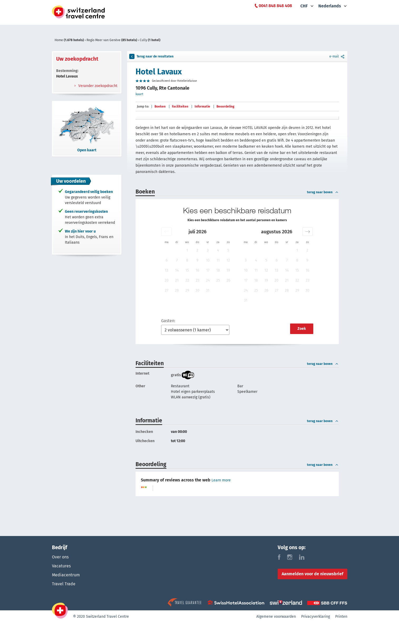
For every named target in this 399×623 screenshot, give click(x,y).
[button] (166, 231)
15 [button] (187, 270)
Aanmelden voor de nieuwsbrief (312, 573)
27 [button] (166, 290)
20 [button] (167, 280)
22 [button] (187, 280)
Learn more (221, 480)
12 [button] (228, 260)
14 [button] (177, 270)
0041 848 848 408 (275, 5)
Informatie (202, 106)
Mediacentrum (66, 574)
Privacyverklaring (315, 616)
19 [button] (228, 270)
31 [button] (207, 290)
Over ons (60, 556)
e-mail (337, 56)
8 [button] (187, 260)
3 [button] (208, 250)
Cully (150, 40)
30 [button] (197, 290)
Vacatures (61, 565)
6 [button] (166, 260)
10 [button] (208, 260)
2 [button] (197, 250)
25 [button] (218, 280)
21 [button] (177, 280)
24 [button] (208, 280)
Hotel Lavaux (159, 71)
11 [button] (218, 260)
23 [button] (197, 280)
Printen (341, 616)
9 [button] (197, 260)
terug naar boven (323, 192)
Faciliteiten (180, 106)
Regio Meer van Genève (112, 40)
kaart (139, 94)
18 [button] (218, 270)
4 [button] (218, 250)
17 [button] (207, 270)
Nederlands (329, 5)
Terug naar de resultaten (151, 56)
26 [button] (228, 280)
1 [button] (187, 250)
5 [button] (228, 250)
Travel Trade (63, 583)
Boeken (160, 106)
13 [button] (166, 270)
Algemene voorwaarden (276, 616)
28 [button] (177, 290)
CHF (304, 5)
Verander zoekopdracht (97, 86)
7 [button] (177, 260)
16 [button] (197, 270)
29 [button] (187, 290)
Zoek (301, 328)
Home (70, 40)
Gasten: (168, 320)
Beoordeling (225, 106)
